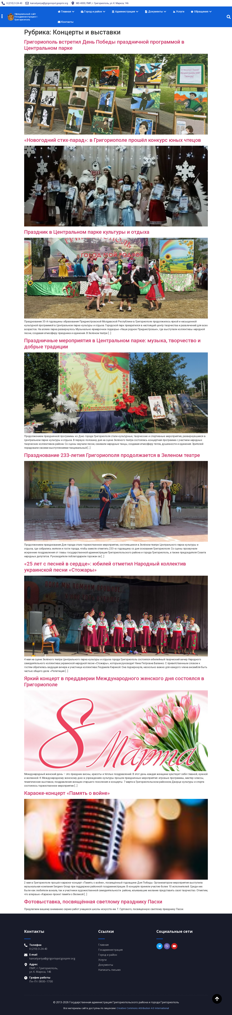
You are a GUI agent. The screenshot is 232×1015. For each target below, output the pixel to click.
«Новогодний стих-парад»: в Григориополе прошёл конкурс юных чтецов (112, 140)
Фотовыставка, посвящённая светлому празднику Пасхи (93, 902)
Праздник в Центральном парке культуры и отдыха (86, 232)
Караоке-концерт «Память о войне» (67, 793)
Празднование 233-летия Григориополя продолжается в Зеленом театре (112, 455)
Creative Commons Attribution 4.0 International (143, 1008)
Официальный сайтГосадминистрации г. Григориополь (26, 17)
